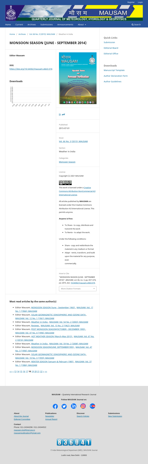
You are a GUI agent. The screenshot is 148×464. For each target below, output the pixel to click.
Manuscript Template (114, 70)
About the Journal (21, 416)
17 (27, 371)
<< (11, 371)
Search (136, 24)
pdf (63, 114)
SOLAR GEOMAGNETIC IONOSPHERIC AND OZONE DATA (58, 314)
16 (24, 371)
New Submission (115, 416)
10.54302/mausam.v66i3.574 (83, 283)
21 (38, 371)
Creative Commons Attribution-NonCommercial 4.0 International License (77, 191)
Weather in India (39, 322)
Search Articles (83, 416)
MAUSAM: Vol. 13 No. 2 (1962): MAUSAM (60, 325)
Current (19, 24)
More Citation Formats (71, 288)
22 (41, 371)
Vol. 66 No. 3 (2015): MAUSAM (42, 34)
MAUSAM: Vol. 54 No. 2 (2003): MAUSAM (68, 322)
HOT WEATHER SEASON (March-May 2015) (52, 336)
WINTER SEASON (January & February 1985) (52, 361)
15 (21, 371)
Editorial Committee (22, 419)
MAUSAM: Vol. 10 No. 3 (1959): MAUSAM (34, 358)
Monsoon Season (67, 161)
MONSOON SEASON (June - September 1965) (53, 307)
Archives (32, 24)
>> (46, 371)
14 (18, 371)
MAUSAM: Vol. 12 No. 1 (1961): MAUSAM (34, 318)
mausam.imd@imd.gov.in (24, 430)
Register (131, 2)
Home (8, 24)
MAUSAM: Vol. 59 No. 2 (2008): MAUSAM (68, 343)
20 (35, 371)
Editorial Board (111, 48)
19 (33, 371)
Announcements (65, 24)
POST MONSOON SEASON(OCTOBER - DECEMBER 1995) (58, 329)
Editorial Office (111, 53)
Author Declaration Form (116, 75)
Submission (109, 42)
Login (140, 2)
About (81, 24)
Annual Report (51, 419)
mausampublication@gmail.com (27, 433)
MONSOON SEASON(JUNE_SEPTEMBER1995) (52, 347)
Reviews (35, 325)
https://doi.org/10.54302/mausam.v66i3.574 (31, 69)
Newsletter (49, 416)
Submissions (46, 24)
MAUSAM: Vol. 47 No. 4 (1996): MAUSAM (34, 332)
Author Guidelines (112, 81)
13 (15, 371)
